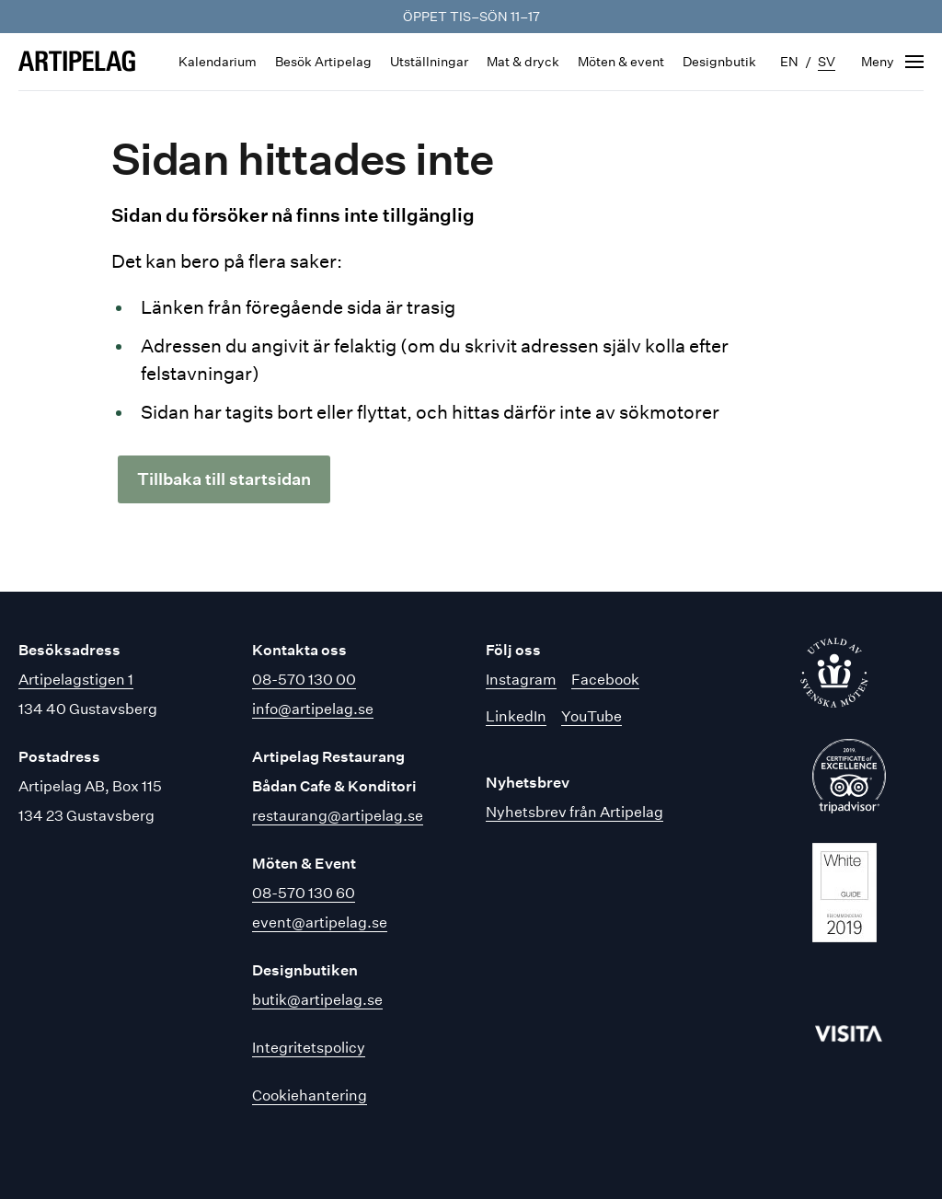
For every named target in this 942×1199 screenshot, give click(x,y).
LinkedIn (516, 716)
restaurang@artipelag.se (337, 815)
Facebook (605, 679)
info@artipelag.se (312, 709)
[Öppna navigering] (892, 61)
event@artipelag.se (319, 922)
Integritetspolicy (308, 1047)
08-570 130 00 (304, 679)
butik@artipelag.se (317, 1000)
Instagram (521, 679)
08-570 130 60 (303, 893)
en (789, 61)
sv (826, 61)
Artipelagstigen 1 (75, 679)
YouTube (591, 716)
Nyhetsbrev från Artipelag (574, 812)
